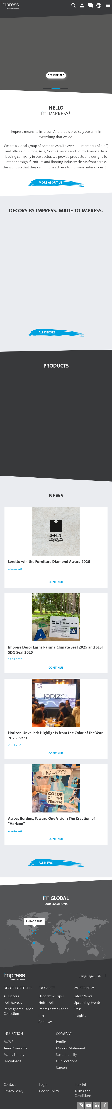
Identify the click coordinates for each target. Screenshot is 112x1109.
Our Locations (56, 904)
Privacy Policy (13, 1091)
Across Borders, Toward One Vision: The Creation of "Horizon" (51, 821)
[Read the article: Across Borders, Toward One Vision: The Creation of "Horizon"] (56, 788)
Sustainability (66, 1054)
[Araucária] (41, 952)
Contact (10, 1084)
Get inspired (56, 75)
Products (46, 988)
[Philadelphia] (34, 932)
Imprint (80, 1084)
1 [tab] (47, 89)
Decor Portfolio (18, 988)
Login (43, 1084)
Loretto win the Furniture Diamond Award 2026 (49, 561)
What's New (84, 988)
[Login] (82, 7)
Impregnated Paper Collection (18, 1011)
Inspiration (13, 1033)
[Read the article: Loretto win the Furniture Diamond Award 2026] (56, 531)
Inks (41, 1015)
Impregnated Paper (53, 1009)
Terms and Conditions (83, 1093)
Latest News (83, 996)
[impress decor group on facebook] (104, 1105)
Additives (45, 1021)
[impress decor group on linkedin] (96, 1105)
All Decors (47, 332)
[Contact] (90, 7)
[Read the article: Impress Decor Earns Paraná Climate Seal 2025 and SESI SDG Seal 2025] (56, 617)
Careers (62, 1067)
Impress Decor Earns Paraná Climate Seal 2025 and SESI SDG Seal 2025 (55, 650)
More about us (50, 182)
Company (64, 1033)
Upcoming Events (87, 1002)
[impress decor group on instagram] (80, 1105)
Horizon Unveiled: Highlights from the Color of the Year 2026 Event (55, 735)
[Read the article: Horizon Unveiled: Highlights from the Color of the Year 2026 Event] (56, 702)
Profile (61, 1041)
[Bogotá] (34, 943)
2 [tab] (56, 89)
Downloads (12, 1061)
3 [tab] (64, 89)
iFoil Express (13, 1002)
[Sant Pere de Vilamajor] (55, 933)
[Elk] (61, 928)
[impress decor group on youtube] (88, 1105)
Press (78, 1009)
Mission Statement (70, 1048)
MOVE (8, 1041)
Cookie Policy (49, 1091)
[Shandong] (89, 932)
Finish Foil (46, 1002)
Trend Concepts (15, 1048)
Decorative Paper (51, 996)
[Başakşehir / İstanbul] (64, 932)
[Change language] (99, 7)
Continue (56, 582)
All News (46, 862)
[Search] (73, 7)
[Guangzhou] (87, 938)
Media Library (14, 1054)
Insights (80, 1015)
